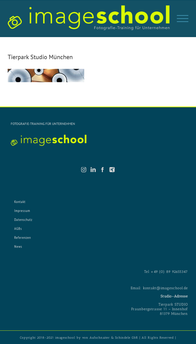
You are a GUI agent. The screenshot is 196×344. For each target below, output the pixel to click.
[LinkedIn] (93, 169)
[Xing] (112, 169)
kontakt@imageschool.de (165, 288)
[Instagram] (84, 169)
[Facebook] (102, 169)
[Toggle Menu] (182, 18)
